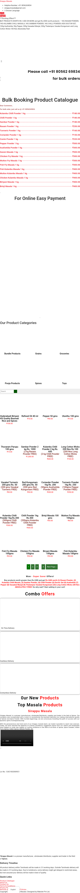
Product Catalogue (7, 881)
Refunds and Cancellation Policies (13, 889)
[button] (40, 61)
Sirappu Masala (6, 1)
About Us (3, 882)
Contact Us (4, 884)
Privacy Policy (5, 888)
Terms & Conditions (7, 886)
